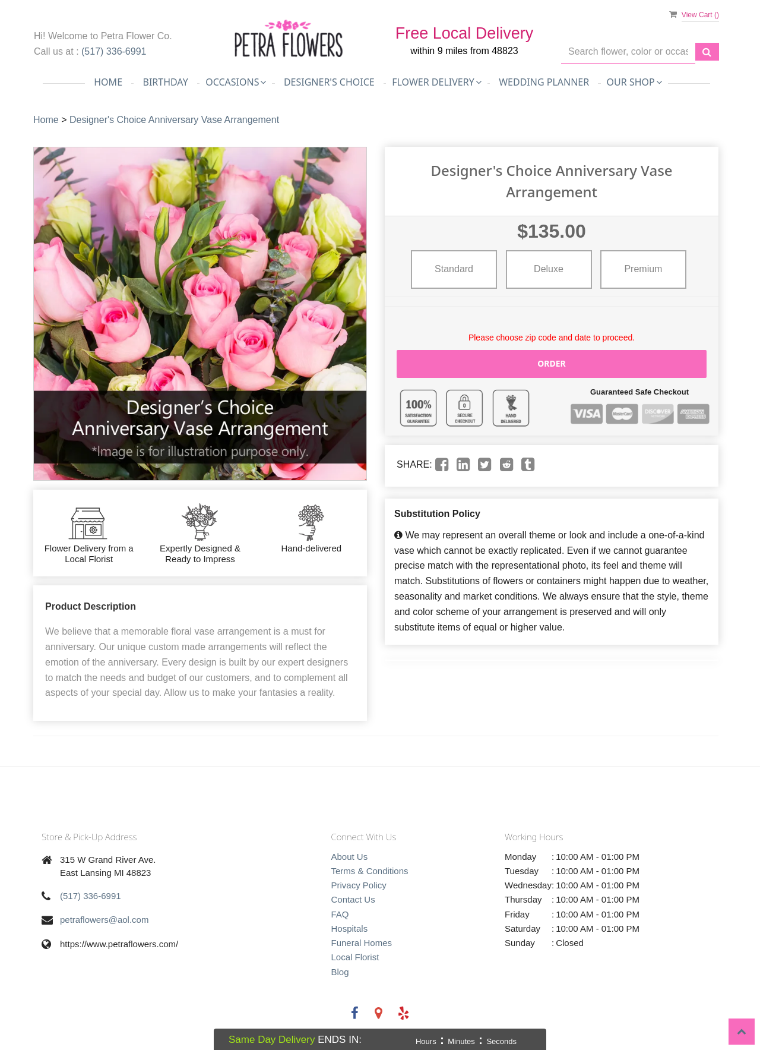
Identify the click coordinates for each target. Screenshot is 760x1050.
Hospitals (349, 928)
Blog (340, 972)
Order (551, 363)
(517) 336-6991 (113, 51)
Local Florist (355, 957)
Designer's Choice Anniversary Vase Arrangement (174, 120)
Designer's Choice (329, 82)
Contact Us (353, 899)
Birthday (165, 82)
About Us (349, 857)
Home (108, 82)
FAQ (340, 914)
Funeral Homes (361, 943)
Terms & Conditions (369, 871)
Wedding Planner (544, 82)
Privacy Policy (359, 885)
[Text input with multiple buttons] (628, 52)
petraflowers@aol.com (104, 920)
